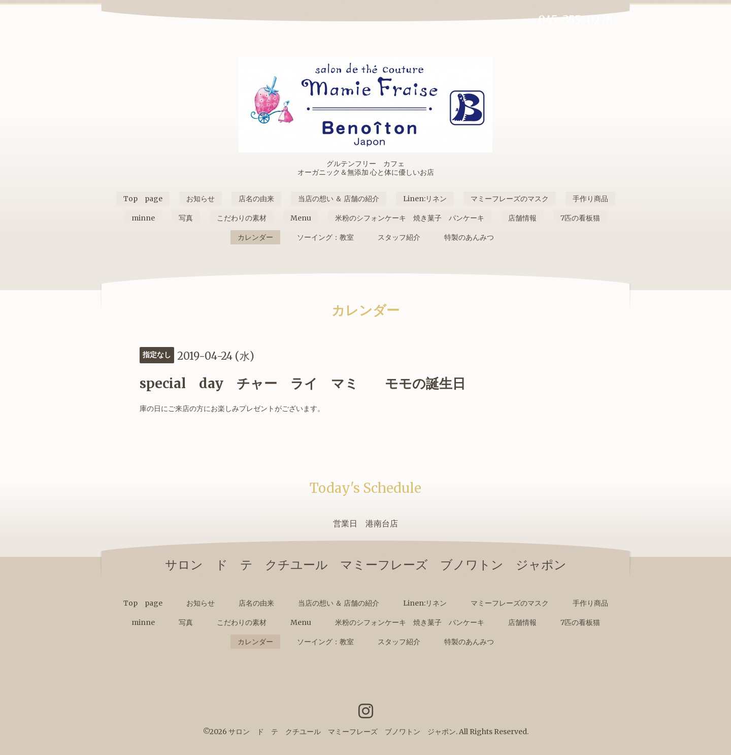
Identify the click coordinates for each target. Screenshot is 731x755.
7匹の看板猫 (580, 218)
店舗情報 (522, 218)
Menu (300, 218)
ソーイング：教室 (325, 237)
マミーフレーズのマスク (510, 198)
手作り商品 (590, 198)
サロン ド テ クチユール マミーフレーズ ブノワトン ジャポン (342, 731)
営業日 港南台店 (365, 523)
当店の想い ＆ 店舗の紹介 (338, 198)
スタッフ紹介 (399, 237)
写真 (186, 218)
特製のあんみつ (469, 237)
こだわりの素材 (242, 218)
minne (143, 218)
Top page (142, 198)
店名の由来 (256, 198)
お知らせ (200, 198)
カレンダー (255, 237)
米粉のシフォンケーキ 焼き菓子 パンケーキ (409, 218)
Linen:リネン (425, 198)
